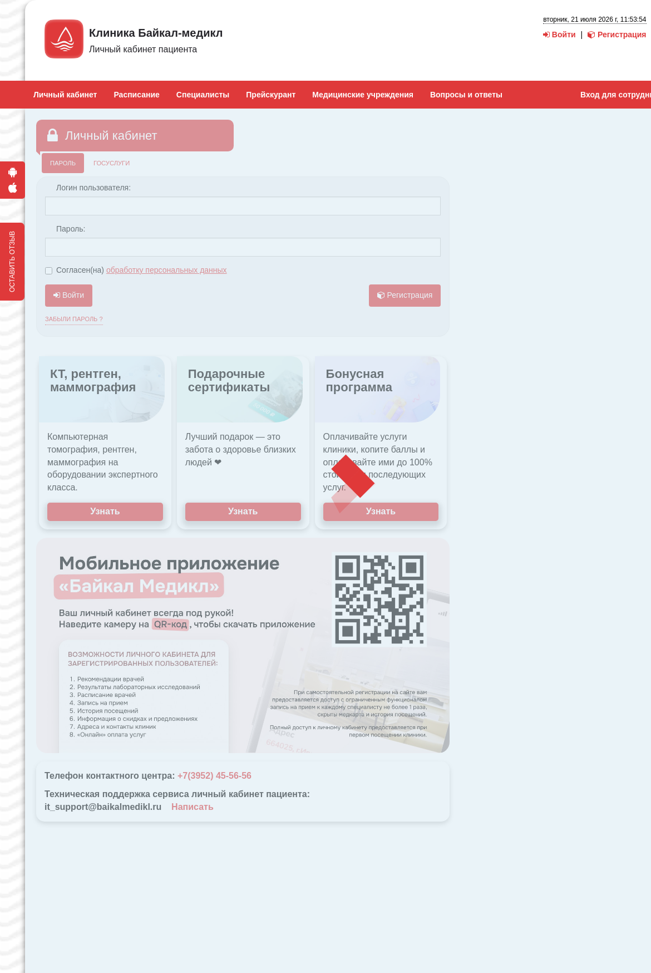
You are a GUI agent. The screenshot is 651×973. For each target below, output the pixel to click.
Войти (559, 34)
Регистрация (617, 34)
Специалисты (202, 94)
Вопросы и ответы (466, 94)
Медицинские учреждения (362, 94)
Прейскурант (270, 94)
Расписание (136, 94)
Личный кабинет (65, 94)
